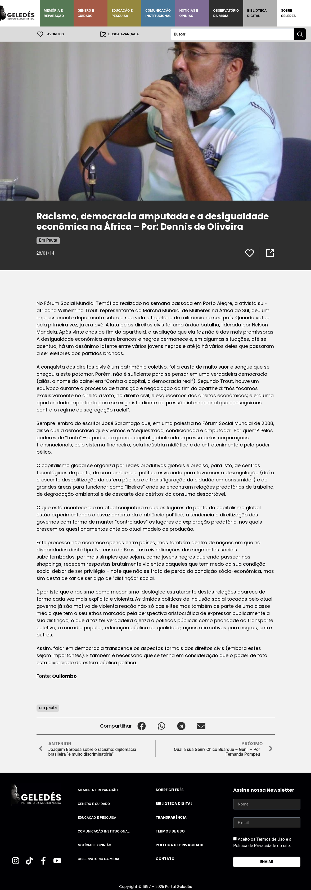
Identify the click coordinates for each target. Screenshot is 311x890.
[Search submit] (300, 34)
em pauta (48, 707)
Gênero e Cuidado (86, 13)
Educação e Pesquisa (122, 13)
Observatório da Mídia (226, 13)
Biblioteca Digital (257, 13)
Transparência (171, 817)
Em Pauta (48, 239)
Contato (165, 858)
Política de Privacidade (180, 844)
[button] (142, 726)
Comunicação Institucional (158, 13)
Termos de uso (170, 831)
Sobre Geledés (288, 13)
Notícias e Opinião (188, 13)
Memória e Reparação (54, 13)
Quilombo (64, 675)
